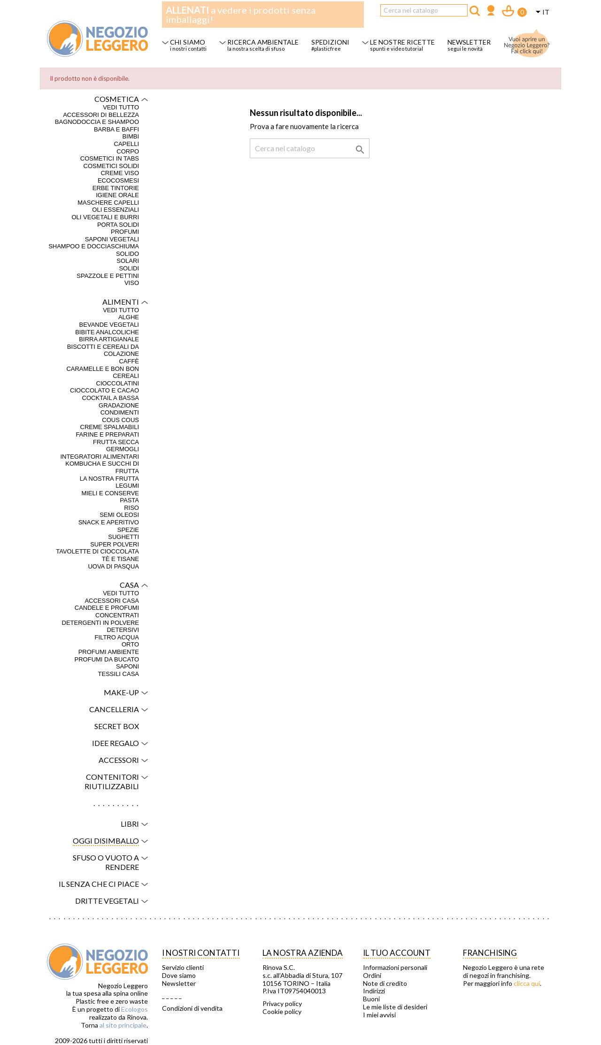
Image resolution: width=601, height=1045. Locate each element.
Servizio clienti (183, 967)
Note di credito (385, 983)
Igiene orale (117, 195)
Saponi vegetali (112, 239)
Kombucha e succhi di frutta (102, 467)
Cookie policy (281, 1011)
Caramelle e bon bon (102, 368)
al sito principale (123, 1025)
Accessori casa (112, 600)
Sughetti (123, 536)
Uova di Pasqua (113, 566)
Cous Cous (120, 419)
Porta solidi (118, 224)
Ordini (372, 975)
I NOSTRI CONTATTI (200, 953)
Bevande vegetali (109, 324)
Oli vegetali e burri (105, 217)
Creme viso (119, 173)
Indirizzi (374, 991)
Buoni (371, 999)
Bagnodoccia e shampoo (97, 121)
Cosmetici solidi (111, 165)
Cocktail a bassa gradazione (110, 401)
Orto (130, 644)
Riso (131, 507)
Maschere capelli (108, 202)
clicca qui (527, 983)
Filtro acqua (117, 637)
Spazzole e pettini (108, 275)
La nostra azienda (302, 953)
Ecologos (134, 1009)
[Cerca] (424, 10)
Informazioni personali (395, 967)
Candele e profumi (107, 607)
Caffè (129, 361)
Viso (131, 282)
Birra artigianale (109, 339)
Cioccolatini (117, 383)
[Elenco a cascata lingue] (540, 12)
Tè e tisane (120, 558)
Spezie (128, 529)
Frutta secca (116, 442)
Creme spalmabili (109, 426)
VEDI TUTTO (121, 107)
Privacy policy (282, 1003)
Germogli (122, 449)
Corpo (127, 151)
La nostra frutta (109, 478)
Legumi (127, 485)
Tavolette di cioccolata (97, 551)
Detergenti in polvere (100, 622)
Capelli (126, 143)
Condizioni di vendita (192, 1008)
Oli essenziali (115, 209)
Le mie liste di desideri (395, 1007)
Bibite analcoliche (107, 332)
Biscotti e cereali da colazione (103, 350)
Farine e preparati (107, 434)
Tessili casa (118, 673)
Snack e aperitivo (108, 522)
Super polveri (114, 544)
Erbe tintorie (115, 188)
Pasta (129, 500)
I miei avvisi (379, 1015)
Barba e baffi (116, 129)
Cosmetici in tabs (109, 158)
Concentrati (117, 615)
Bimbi (131, 136)
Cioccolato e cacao (104, 390)
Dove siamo (179, 975)
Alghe (128, 317)
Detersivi (123, 629)
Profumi (125, 231)
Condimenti (119, 412)
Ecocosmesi (118, 180)
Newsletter (179, 983)
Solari (127, 260)
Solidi (129, 268)
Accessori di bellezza (101, 114)
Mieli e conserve (110, 493)
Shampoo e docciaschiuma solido (93, 250)
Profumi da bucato (107, 659)
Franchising (490, 953)
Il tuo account (397, 953)
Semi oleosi (119, 514)
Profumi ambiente (108, 651)
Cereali (126, 375)
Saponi (127, 666)
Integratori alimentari (99, 456)
